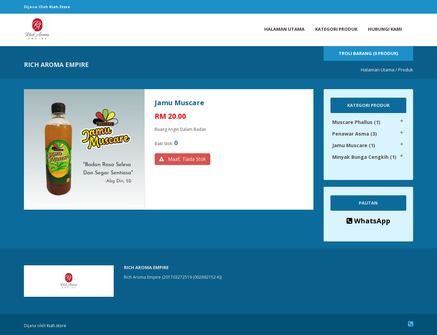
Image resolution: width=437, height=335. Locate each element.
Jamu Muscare (353, 145)
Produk (405, 70)
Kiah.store (59, 6)
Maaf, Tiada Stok (182, 159)
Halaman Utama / (379, 70)
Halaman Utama (284, 29)
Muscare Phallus (356, 122)
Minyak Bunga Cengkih (364, 157)
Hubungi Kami (385, 29)
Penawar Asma (354, 133)
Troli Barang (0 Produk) (368, 53)
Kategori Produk (336, 29)
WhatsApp (368, 220)
